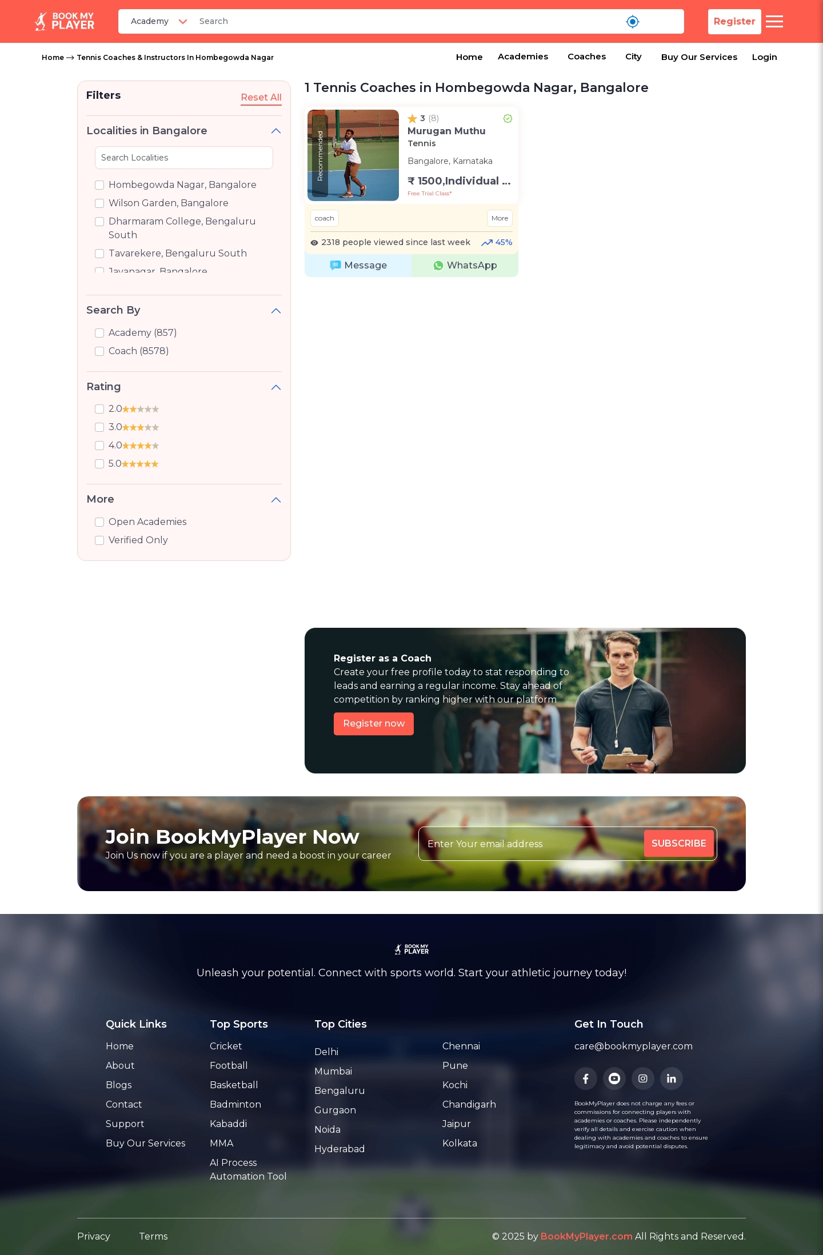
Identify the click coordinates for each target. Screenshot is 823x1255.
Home (53, 57)
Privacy (93, 1236)
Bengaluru (339, 1090)
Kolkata (459, 1143)
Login (764, 56)
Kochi (455, 1085)
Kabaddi (228, 1123)
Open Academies (147, 521)
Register (735, 21)
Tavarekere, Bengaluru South (178, 253)
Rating (103, 386)
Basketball (234, 1085)
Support (125, 1123)
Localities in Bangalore (146, 131)
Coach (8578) (139, 351)
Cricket (226, 1046)
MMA (221, 1143)
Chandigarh (469, 1104)
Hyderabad (339, 1149)
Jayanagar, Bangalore (158, 271)
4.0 (134, 445)
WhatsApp (465, 265)
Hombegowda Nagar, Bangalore (183, 184)
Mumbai (333, 1071)
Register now (374, 723)
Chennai (461, 1046)
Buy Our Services (699, 56)
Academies (523, 56)
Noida (327, 1129)
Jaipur (456, 1123)
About (120, 1065)
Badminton (235, 1104)
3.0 (134, 427)
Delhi (326, 1051)
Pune (455, 1065)
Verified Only (138, 540)
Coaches (587, 56)
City (633, 56)
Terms (153, 1236)
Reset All (261, 97)
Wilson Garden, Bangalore (169, 203)
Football (229, 1065)
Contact (124, 1104)
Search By (113, 310)
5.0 (133, 463)
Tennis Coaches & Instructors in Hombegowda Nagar (175, 57)
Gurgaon (335, 1110)
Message (358, 265)
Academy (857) (143, 332)
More (100, 499)
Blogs (118, 1085)
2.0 (134, 408)
